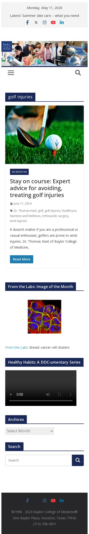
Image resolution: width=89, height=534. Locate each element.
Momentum (19, 171)
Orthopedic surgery (55, 216)
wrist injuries (18, 221)
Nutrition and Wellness (25, 216)
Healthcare (69, 211)
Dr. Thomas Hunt (25, 211)
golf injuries (52, 211)
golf (40, 211)
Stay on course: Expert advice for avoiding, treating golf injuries (40, 188)
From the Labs (16, 347)
